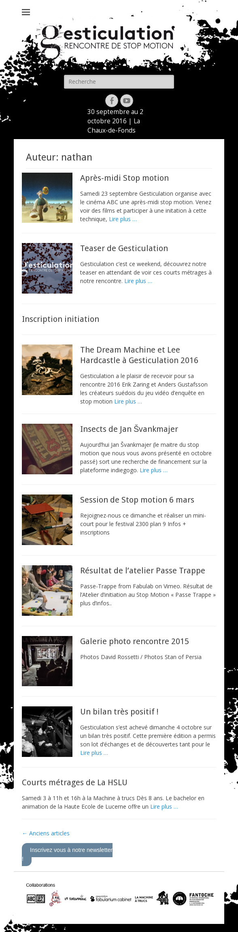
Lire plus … (123, 219)
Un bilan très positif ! (119, 711)
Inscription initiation (60, 319)
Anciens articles (46, 833)
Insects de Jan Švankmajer (129, 429)
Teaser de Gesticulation (124, 248)
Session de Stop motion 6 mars (137, 500)
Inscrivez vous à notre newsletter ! (67, 854)
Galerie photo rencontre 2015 (134, 641)
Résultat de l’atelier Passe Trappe (142, 570)
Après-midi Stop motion (124, 178)
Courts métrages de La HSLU (75, 782)
